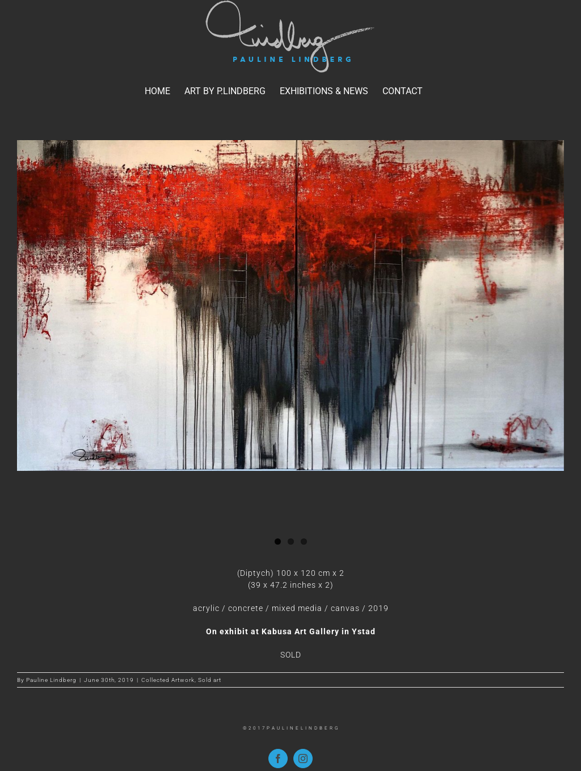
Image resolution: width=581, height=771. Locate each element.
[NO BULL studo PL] (290, 305)
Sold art (209, 680)
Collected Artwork (168, 680)
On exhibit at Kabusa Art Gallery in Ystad (291, 631)
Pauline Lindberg (51, 680)
